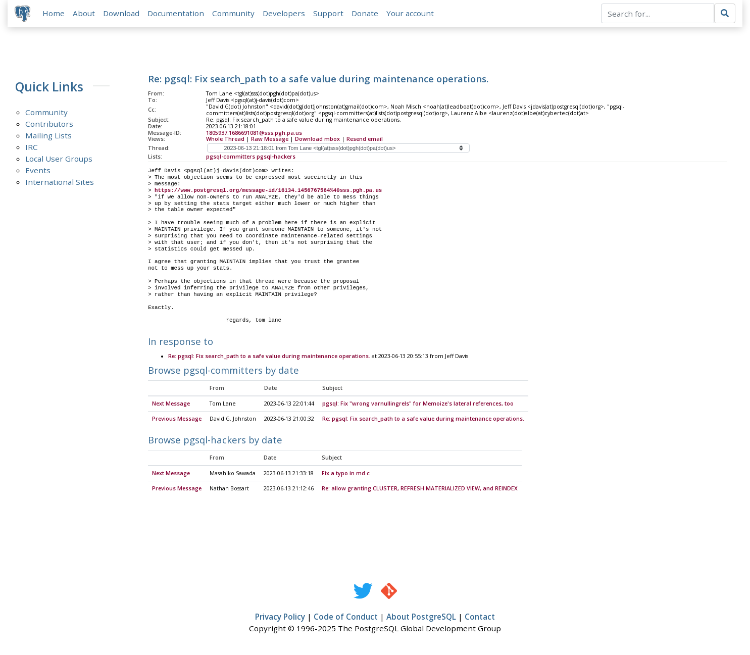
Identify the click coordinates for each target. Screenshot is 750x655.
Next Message (171, 405)
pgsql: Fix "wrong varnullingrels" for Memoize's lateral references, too (418, 405)
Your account (411, 14)
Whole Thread (225, 139)
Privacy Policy (280, 618)
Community (234, 14)
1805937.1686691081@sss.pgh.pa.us (254, 133)
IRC (31, 148)
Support (329, 14)
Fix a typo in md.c (346, 474)
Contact (480, 618)
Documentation (176, 14)
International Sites (59, 183)
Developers (285, 14)
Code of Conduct (346, 618)
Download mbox (317, 139)
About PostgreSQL (421, 618)
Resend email (364, 139)
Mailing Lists (48, 136)
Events (38, 171)
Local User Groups (58, 160)
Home (54, 14)
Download (122, 14)
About (85, 14)
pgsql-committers (230, 157)
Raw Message (269, 139)
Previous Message (177, 420)
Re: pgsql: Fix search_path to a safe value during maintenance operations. (269, 357)
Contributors (49, 125)
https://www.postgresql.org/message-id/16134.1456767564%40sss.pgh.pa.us (268, 191)
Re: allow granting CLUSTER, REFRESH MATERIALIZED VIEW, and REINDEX (420, 489)
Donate (366, 14)
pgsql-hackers (276, 157)
